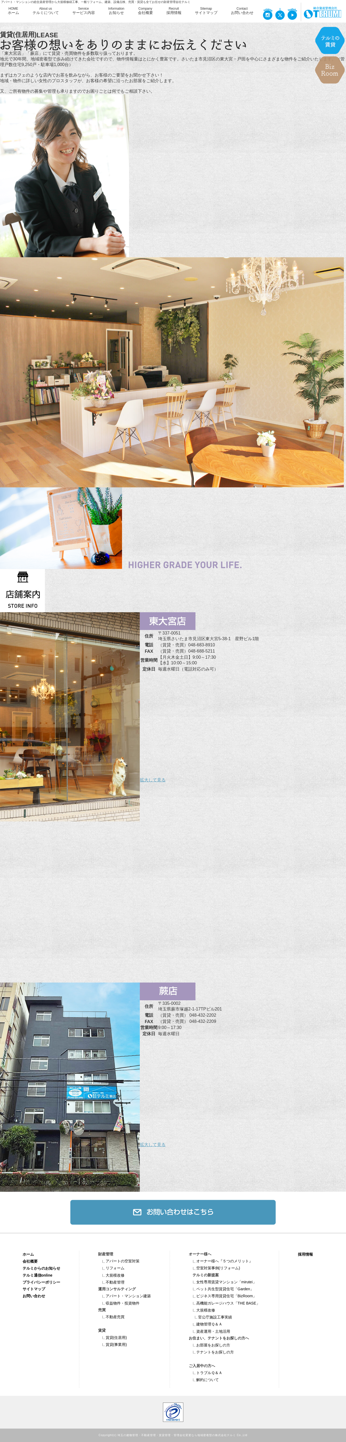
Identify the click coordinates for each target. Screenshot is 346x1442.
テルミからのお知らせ (41, 1268)
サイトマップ (34, 1289)
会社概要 (30, 1261)
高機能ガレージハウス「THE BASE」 (224, 1303)
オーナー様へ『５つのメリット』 (221, 1261)
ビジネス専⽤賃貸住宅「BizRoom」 (223, 1296)
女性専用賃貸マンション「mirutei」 (222, 1282)
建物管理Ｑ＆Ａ (205, 1324)
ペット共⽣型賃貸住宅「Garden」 (221, 1289)
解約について (204, 1380)
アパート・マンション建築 (124, 1296)
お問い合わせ (34, 1296)
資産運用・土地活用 (209, 1331)
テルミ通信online (37, 1275)
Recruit (173, 11)
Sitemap (206, 11)
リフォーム (111, 1268)
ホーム (28, 1254)
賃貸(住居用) (112, 1337)
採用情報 (305, 1254)
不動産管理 (111, 1282)
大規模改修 (111, 1275)
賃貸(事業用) (112, 1344)
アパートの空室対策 (119, 1261)
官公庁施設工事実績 (211, 1317)
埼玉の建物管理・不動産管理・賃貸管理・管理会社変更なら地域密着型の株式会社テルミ (176, 1435)
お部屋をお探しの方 (209, 1345)
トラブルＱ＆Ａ (205, 1373)
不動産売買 (111, 1317)
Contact (242, 11)
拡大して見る (153, 780)
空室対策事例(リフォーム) (214, 1268)
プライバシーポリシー (41, 1282)
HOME (13, 11)
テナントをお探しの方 (211, 1352)
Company (145, 11)
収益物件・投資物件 (119, 1303)
